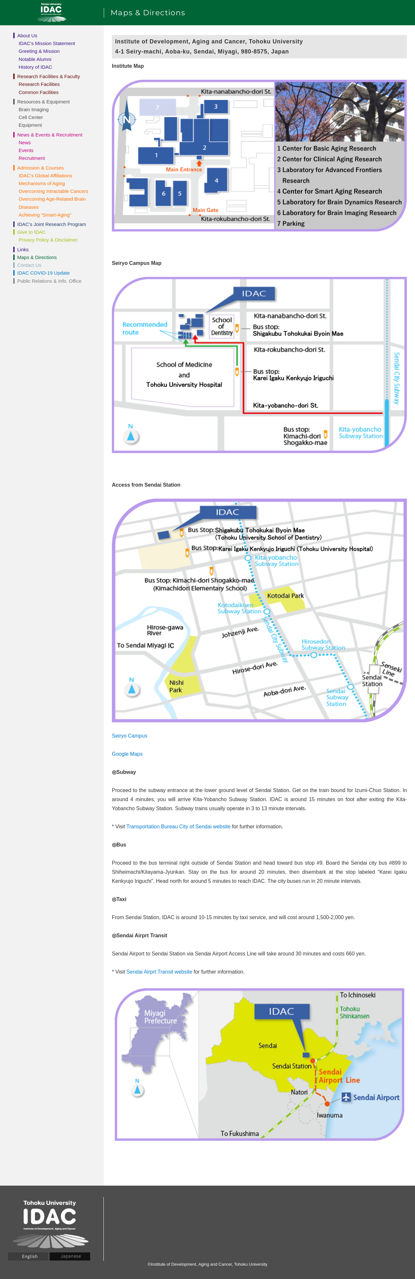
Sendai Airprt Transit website (159, 972)
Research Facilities (39, 84)
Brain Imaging (34, 109)
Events (26, 150)
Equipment (30, 125)
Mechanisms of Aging (42, 183)
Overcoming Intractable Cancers (54, 191)
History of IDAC (35, 67)
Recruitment (32, 158)
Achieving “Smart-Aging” (45, 215)
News (25, 142)
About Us (27, 35)
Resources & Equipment (43, 101)
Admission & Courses (40, 168)
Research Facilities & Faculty (48, 76)
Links (23, 249)
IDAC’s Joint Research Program (51, 224)
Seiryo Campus (129, 736)
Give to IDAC (31, 232)
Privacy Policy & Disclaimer (48, 240)
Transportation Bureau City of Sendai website (178, 826)
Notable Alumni (35, 59)
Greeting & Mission (39, 51)
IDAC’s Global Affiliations (45, 175)
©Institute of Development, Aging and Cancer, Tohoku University (207, 1264)
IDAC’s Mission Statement (47, 43)
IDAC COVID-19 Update (43, 273)
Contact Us (29, 265)
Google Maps (127, 754)
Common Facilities (39, 92)
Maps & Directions (37, 257)
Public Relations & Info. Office (49, 281)
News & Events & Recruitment (49, 134)
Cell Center (31, 117)
